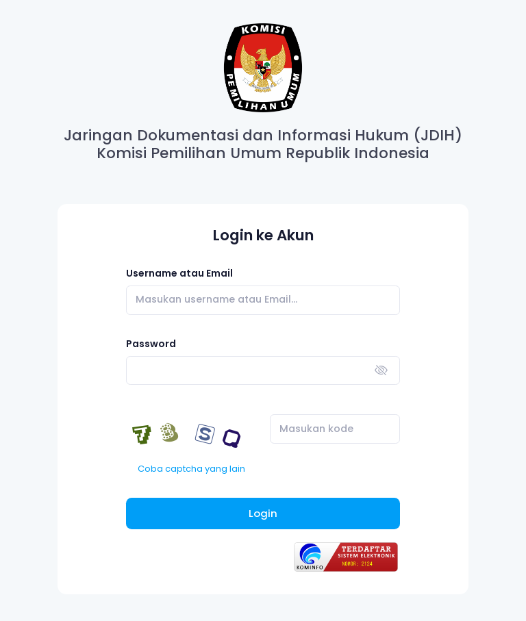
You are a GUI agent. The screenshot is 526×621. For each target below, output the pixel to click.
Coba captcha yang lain (191, 468)
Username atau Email (179, 273)
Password (151, 344)
